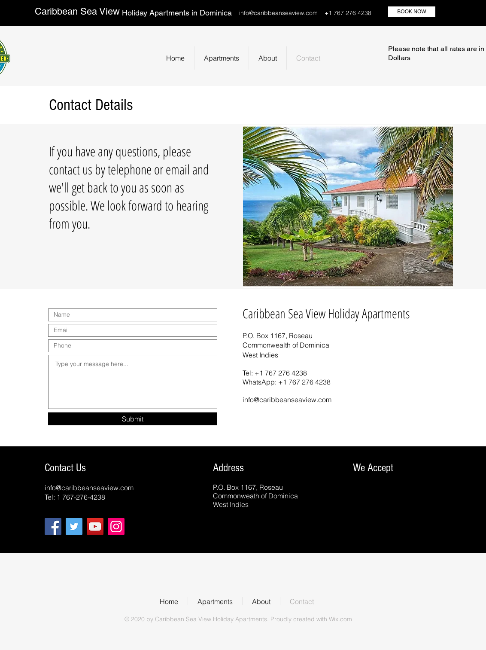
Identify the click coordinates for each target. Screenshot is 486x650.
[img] (365, 486)
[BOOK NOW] (411, 11)
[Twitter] (74, 526)
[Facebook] (53, 526)
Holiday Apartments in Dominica (177, 12)
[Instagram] (116, 526)
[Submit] (132, 418)
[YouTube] (95, 526)
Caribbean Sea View (77, 11)
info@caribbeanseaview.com (278, 13)
